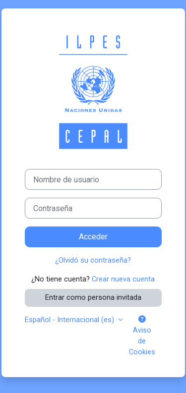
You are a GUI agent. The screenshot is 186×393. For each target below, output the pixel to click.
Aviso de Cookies (142, 336)
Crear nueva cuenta (123, 279)
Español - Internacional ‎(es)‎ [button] (70, 319)
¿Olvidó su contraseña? (93, 260)
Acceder (93, 236)
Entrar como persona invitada (93, 297)
